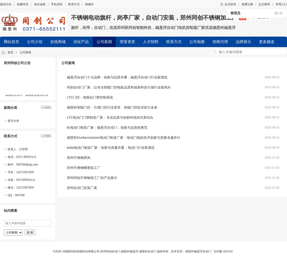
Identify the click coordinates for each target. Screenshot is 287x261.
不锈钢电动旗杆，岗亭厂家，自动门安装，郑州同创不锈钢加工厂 (158, 17)
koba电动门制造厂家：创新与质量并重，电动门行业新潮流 (111, 148)
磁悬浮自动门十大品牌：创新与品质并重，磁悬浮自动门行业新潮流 (117, 77)
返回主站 (5, 4)
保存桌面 (39, 4)
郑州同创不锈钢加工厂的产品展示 (92, 178)
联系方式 (74, 4)
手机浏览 (56, 4)
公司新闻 (25, 52)
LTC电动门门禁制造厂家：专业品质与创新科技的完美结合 (110, 117)
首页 (10, 52)
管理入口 (281, 4)
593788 (20, 195)
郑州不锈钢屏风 (78, 158)
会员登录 (230, 4)
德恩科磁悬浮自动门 (198, 251)
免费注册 (247, 4)
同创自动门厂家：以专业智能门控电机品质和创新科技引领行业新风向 (119, 87)
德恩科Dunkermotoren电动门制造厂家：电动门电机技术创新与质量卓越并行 (124, 137)
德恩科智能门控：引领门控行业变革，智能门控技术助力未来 (112, 107)
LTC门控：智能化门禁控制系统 (90, 97)
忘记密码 (264, 4)
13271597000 (25, 187)
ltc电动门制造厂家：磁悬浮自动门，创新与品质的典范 (107, 127)
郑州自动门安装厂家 (82, 188)
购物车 (89, 4)
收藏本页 (22, 4)
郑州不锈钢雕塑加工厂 (83, 168)
